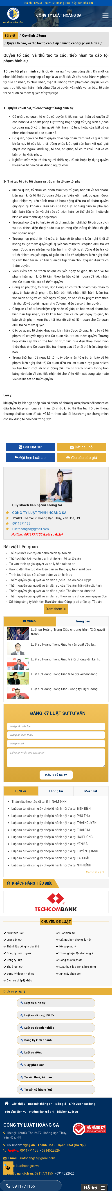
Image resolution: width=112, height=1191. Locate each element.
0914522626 (51, 1150)
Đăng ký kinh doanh (43, 1041)
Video (29, 621)
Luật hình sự (65, 933)
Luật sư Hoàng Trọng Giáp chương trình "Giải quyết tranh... (68, 632)
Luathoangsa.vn (27, 1166)
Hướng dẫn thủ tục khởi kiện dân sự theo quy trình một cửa (50, 569)
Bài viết (9, 35)
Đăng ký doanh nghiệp (18, 973)
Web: (11, 1166)
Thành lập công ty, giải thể (21, 946)
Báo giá (60, 1103)
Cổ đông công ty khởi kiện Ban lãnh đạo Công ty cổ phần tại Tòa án (55, 601)
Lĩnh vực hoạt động (82, 1103)
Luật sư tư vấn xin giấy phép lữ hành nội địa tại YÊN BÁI (85, 833)
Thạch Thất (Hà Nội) (71, 1145)
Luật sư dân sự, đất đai (45, 1024)
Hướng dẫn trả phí (41, 1111)
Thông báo (82, 621)
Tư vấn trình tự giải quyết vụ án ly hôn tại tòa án (42, 564)
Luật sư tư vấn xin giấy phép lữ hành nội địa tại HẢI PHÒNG (85, 832)
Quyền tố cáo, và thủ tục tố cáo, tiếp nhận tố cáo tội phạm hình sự (54, 43)
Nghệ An (28, 1145)
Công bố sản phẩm (69, 960)
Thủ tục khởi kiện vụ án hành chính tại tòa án (40, 553)
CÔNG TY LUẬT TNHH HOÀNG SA (39, 513)
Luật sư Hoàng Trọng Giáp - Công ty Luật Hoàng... (65, 689)
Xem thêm (56, 609)
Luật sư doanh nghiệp (44, 1032)
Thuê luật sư (12, 966)
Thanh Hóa (45, 1145)
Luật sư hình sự (41, 1015)
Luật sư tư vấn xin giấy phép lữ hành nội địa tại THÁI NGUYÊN (86, 830)
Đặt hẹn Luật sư (67, 1111)
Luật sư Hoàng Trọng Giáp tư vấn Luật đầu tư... (63, 644)
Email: (13, 1158)
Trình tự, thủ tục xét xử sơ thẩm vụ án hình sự (40, 574)
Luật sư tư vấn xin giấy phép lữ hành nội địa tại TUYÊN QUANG (86, 834)
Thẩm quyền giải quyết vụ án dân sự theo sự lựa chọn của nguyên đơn (58, 596)
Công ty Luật (12, 960)
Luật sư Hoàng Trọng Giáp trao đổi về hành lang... (65, 674)
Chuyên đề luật (56, 922)
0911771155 (21, 523)
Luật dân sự (12, 939)
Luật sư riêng (40, 1049)
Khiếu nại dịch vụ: (21, 1173)
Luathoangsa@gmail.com (30, 529)
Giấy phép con (41, 1058)
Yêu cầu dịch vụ (15, 1111)
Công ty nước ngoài (17, 953)
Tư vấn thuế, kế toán (43, 1066)
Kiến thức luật (13, 933)
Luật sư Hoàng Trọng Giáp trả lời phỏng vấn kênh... (66, 659)
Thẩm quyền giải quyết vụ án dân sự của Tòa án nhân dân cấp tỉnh (55, 585)
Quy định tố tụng (34, 35)
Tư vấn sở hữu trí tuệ (44, 1074)
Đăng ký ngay (56, 775)
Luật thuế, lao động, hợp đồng (76, 966)
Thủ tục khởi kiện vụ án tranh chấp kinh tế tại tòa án (45, 558)
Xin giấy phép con (68, 973)
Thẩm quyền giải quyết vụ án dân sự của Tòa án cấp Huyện (50, 580)
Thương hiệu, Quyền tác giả (74, 953)
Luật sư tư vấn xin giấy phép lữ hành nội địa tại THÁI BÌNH (85, 831)
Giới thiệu (18, 1103)
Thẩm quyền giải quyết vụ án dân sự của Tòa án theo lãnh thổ (52, 591)
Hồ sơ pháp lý (66, 946)
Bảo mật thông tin (40, 1103)
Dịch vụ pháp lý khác (17, 980)
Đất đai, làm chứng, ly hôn (74, 939)
